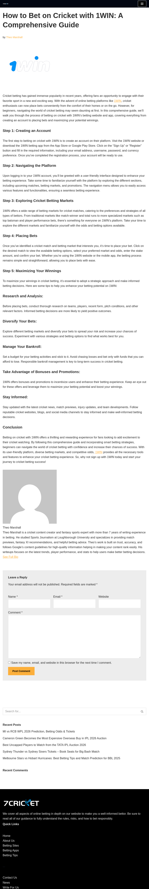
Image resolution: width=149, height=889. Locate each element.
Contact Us (10, 877)
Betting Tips (10, 855)
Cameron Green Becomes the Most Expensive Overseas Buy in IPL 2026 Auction (55, 738)
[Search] (70, 711)
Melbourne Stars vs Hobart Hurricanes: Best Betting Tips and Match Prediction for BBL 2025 (61, 758)
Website (103, 596)
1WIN (117, 100)
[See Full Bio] (20, 556)
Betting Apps (11, 850)
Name (13, 596)
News (6, 882)
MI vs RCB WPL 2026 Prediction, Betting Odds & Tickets (39, 731)
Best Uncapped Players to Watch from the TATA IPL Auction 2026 (44, 744)
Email (57, 596)
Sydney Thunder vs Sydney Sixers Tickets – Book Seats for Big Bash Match (51, 751)
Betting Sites (11, 845)
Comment (15, 612)
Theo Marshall (14, 37)
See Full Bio (10, 556)
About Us (9, 840)
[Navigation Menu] (142, 4)
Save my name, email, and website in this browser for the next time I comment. (61, 662)
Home (6, 835)
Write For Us (11, 887)
